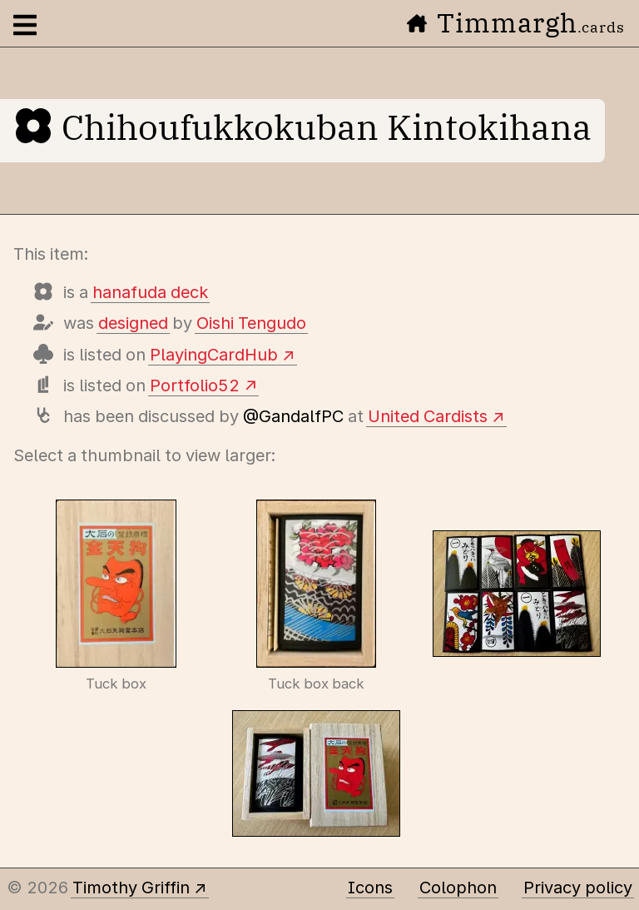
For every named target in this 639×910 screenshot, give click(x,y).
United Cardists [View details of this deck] (428, 416)
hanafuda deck (150, 292)
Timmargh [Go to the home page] (516, 22)
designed (133, 323)
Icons (370, 888)
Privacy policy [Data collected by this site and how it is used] (577, 888)
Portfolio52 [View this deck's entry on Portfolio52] (195, 385)
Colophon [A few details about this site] (458, 888)
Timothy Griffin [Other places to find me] (131, 888)
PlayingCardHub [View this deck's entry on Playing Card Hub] (214, 355)
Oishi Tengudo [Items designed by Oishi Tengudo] (251, 323)
